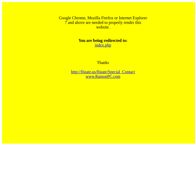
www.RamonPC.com (103, 76)
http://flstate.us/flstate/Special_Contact (103, 72)
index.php (103, 45)
